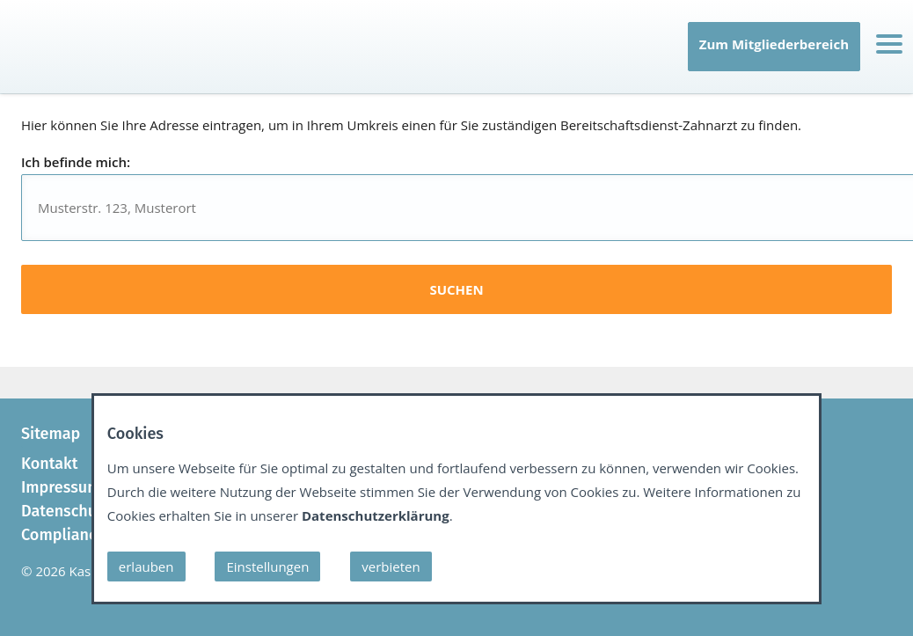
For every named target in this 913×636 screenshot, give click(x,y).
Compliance (63, 535)
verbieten (391, 566)
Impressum (60, 487)
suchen (456, 289)
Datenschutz (65, 511)
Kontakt (49, 463)
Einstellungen (267, 566)
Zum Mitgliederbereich (774, 44)
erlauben (146, 566)
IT (25, 67)
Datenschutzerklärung (375, 515)
